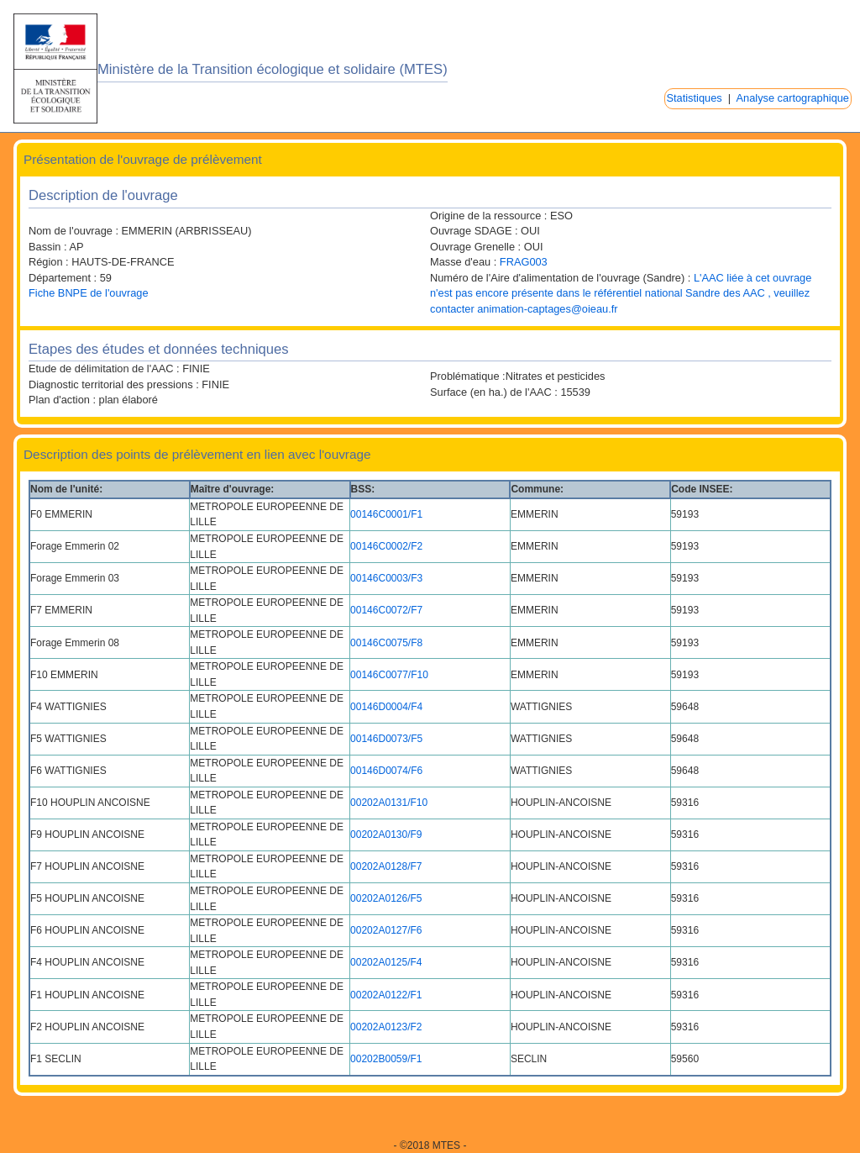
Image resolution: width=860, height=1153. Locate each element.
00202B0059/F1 (386, 1059)
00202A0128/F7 (386, 866)
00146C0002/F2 (386, 546)
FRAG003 (524, 261)
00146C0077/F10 (389, 675)
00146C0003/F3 (386, 578)
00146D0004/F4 (386, 707)
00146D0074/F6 (386, 771)
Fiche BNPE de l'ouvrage (89, 293)
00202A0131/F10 (388, 802)
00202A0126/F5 (386, 898)
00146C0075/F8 (386, 643)
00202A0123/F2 (386, 1027)
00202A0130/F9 (386, 834)
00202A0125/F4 (386, 962)
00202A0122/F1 (386, 995)
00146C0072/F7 (386, 610)
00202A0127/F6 (386, 930)
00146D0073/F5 (386, 739)
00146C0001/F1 (386, 514)
